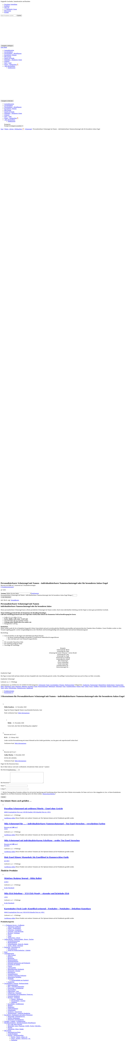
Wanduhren (11, 687)
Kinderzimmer (111, 250)
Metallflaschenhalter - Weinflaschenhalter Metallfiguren (20, 589)
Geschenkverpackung (14, 508)
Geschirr (10, 752)
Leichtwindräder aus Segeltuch (20, 547)
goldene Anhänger (13, 715)
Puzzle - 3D (11, 739)
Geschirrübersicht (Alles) (18, 608)
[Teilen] (5, 1038)
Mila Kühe (14, 785)
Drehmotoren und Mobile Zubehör (21, 797)
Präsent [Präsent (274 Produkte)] (57, 878)
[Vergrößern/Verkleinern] (1, 1038)
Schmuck (6, 61)
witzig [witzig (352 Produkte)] (97, 878)
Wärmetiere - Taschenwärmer (16, 769)
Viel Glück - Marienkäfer (18, 678)
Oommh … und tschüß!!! (18, 657)
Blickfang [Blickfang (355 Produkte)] (20, 873)
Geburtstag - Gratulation (14, 497)
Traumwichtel (119, 250)
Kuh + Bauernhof (16, 645)
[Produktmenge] (74, 160)
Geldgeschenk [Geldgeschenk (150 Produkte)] (13, 876)
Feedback (7, 6)
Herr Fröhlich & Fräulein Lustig (20, 638)
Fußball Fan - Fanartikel (14, 560)
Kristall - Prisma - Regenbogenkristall (22, 810)
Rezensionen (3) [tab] (8, 257)
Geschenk (122, 251)
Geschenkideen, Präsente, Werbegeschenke (62, 250)
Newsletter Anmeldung (10, 4)
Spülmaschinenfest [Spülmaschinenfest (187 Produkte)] (86, 878)
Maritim (10, 791)
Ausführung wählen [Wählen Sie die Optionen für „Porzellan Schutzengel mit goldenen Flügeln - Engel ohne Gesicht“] (9, 385)
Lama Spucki (15, 646)
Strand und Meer (16, 671)
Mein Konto (7, 11)
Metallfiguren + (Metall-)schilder (17, 616)
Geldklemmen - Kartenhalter (16, 750)
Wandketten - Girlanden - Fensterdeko (18, 808)
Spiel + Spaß (7, 63)
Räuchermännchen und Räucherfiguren (19, 764)
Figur (64, 251)
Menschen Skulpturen (14, 793)
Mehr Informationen (23, 278)
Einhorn (13, 630)
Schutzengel (28, 129)
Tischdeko (10, 804)
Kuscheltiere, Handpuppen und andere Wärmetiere (18, 582)
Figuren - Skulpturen (17, 566)
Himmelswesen (21, 253)
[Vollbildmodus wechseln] (3, 1038)
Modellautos (11, 736)
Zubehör (13, 761)
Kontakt (6, 12)
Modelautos (11, 574)
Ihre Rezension (5, 349)
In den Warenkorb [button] (9, 455)
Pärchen (10, 594)
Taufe (2, 253)
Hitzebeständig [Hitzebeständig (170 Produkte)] (85, 876)
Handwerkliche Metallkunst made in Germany (24, 799)
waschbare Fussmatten (14, 689)
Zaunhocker (86, 250)
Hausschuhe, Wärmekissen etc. (16, 583)
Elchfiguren (11, 749)
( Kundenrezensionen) (7, 152)
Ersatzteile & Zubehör (14, 531)
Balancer (10, 523)
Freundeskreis (12, 788)
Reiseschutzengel (43, 251)
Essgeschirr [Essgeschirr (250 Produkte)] (69, 873)
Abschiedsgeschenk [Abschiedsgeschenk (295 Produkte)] (8, 873)
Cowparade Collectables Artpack (20, 775)
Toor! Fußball (15, 674)
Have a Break (15, 637)
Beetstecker (11, 525)
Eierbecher (14, 607)
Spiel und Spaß (8, 728)
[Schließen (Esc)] (6, 1038)
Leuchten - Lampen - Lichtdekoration (14, 588)
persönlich (31, 251)
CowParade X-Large (17, 782)
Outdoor (10, 737)
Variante (3, 158)
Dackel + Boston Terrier (18, 629)
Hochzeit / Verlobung (14, 500)
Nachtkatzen (14, 654)
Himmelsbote (102, 250)
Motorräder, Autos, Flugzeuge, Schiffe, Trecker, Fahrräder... (24, 593)
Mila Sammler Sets (16, 610)
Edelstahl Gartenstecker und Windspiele (19, 530)
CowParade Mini (16, 780)
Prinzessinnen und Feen (17, 663)
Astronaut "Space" (16, 621)
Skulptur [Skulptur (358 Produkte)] (76, 878)
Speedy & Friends (9, 58)
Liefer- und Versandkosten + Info (13, 1008)
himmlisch (115, 251)
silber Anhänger (12, 725)
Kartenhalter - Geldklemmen (16, 571)
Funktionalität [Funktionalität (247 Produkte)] (114, 873)
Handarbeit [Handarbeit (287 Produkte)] (64, 876)
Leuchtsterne (11, 760)
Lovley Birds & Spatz (17, 649)
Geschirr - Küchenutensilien (15, 602)
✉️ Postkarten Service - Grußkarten (14, 492)
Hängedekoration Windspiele (16, 536)
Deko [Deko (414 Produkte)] (34, 872)
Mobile (10, 796)
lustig (13, 251)
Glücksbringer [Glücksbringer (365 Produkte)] (54, 875)
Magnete (10, 572)
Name (3, 352)
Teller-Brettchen (15, 613)
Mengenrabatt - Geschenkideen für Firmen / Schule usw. (21, 828)
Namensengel (94, 250)
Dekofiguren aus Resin (14, 599)
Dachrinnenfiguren (13, 528)
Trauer (9, 503)
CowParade (11, 772)
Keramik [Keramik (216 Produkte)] (111, 876)
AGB (5, 1003)
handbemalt (29, 253)
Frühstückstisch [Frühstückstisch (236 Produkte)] (104, 873)
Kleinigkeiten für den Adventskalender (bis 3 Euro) (22, 755)
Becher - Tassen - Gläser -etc (19, 604)
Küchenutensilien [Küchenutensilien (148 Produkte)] (4, 878)
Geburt (87, 251)
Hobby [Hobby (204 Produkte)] (91, 876)
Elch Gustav (14, 632)
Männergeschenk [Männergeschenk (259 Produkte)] (41, 878)
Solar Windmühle (13, 802)
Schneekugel (11, 686)
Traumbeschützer (71, 251)
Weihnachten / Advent (14, 505)
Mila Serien (11, 618)
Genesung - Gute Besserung (15, 498)
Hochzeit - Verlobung (14, 564)
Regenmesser (11, 539)
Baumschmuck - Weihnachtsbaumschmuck (20, 747)
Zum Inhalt (4, 47)
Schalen (13, 612)
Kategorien (7, 126)
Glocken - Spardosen (13, 753)
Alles (12, 774)
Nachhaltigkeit (12, 1014)
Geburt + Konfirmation (14, 495)
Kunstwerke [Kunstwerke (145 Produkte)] (121, 876)
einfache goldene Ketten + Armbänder (18, 703)
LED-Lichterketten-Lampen (15, 758)
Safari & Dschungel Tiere (18, 667)
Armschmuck (11, 701)
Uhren (9, 805)
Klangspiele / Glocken (14, 538)
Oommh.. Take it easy (17, 660)
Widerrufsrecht (8, 1017)
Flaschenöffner (12, 556)
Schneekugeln (12, 577)
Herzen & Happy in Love (18, 640)
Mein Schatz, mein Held (18, 652)
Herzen (13, 821)
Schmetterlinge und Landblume (20, 668)
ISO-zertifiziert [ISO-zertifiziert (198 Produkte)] (97, 876)
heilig (6, 253)
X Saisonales (7, 815)
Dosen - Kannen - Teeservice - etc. (21, 605)
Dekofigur (18, 251)
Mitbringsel (52, 251)
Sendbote (96, 251)
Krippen (10, 756)
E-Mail (3, 356)
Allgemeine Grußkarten (14, 493)
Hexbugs (10, 733)
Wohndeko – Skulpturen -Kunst (13, 60)
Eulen (12, 634)
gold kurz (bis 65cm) (17, 704)
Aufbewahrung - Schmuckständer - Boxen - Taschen (19, 506)
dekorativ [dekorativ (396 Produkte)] (60, 872)
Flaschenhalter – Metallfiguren (12, 53)
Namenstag (8, 251)
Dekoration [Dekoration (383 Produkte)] (51, 873)
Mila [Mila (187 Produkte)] (25, 878)
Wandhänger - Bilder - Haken (16, 807)
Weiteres (10, 744)
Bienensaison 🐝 (12, 818)
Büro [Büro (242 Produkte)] (30, 873)
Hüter (2, 251)
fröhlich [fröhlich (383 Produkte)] (95, 873)
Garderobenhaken (13, 601)
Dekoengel (59, 251)
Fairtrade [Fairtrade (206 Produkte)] (84, 873)
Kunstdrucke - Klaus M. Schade (17, 789)
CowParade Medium (17, 778)
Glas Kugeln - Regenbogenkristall (24, 813)
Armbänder (14, 693)
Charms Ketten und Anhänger (19, 720)
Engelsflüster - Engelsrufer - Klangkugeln (19, 714)
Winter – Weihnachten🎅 (11, 64)
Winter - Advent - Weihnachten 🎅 (14, 129)
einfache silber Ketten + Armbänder (18, 708)
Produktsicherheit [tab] (9, 256)
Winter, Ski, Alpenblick (17, 679)
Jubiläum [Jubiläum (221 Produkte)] (105, 876)
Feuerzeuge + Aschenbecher (16, 555)
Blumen (13, 624)
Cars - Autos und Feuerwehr (19, 626)
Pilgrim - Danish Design (14, 719)
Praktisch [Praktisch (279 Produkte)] (51, 878)
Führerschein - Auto (13, 558)
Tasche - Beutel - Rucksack (15, 512)
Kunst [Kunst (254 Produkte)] (116, 876)
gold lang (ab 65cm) (16, 706)
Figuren (10, 533)
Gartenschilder (12, 534)
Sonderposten (11, 67)
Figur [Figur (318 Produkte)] (89, 873)
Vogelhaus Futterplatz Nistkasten (17, 542)
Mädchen (24, 251)
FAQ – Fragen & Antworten (12, 1009)
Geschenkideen (8, 52)
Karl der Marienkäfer (17, 641)
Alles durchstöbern (9, 66)
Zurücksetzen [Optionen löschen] (35, 158)
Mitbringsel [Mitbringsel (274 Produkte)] (31, 878)
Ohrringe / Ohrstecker (17, 723)
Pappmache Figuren (13, 682)
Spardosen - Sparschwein (15, 578)
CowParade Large (16, 777)
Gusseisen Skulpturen (14, 563)
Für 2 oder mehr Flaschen (15, 591)
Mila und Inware (12, 516)
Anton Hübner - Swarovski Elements (18, 692)
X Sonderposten (8, 824)
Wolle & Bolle (15, 681)
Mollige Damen (15, 794)
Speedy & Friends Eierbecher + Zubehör (19, 517)
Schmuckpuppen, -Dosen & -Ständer (18, 511)
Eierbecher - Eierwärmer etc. (12, 514)
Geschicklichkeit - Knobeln (15, 731)
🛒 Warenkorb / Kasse (10, 9)
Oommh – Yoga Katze (17, 656)
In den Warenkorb (6, 162)
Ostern (9, 501)
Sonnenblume (15, 670)
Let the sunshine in (16, 648)
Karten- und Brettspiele (14, 734)
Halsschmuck (15, 722)
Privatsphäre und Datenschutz (12, 1015)
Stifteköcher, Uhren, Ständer (16, 596)
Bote (82, 251)
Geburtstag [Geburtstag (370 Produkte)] (5, 875)
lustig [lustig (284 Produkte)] (17, 878)
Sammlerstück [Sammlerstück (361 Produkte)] (67, 878)
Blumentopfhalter (13, 527)
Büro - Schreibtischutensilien (16, 553)
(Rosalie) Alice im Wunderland (20, 619)
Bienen (13, 623)
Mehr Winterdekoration (14, 763)
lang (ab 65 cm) (15, 711)
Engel (47, 250)
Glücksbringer (12, 253)
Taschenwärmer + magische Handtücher (19, 580)
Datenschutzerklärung (49, 361)
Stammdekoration (13, 541)
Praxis (91, 251)
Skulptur (109, 251)
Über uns (6, 7)
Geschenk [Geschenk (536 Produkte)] (22, 875)
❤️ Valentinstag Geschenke (15, 816)
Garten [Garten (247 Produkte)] (121, 873)
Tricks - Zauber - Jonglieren (15, 742)
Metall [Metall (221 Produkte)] (22, 878)
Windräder (11, 545)
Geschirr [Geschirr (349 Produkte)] (44, 876)
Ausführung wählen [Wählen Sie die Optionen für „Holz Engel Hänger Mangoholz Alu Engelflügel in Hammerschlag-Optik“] (9, 434)
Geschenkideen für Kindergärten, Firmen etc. (20, 561)
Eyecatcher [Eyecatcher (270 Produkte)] (77, 873)
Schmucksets (15, 700)
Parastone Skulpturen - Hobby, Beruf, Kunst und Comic (23, 800)
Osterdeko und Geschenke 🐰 (16, 823)
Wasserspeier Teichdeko (14, 544)
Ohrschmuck (14, 698)
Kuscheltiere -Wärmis (10, 55)
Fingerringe (14, 695)
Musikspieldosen (12, 509)
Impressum (7, 1006)
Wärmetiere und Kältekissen (16, 586)
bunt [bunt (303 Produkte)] (26, 873)
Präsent (79, 251)
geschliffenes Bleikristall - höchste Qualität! (27, 812)
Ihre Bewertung (5, 334)
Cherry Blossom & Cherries (19, 627)
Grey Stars (14, 635)
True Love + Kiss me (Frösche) (20, 676)
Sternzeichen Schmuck (14, 726)
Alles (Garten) (12, 522)
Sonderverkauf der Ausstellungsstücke (22, 786)
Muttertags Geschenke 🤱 (15, 820)
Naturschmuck (12, 717)
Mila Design (7, 56)
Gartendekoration (9, 50)
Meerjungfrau (15, 651)
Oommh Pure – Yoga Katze (19, 659)
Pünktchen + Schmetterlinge (19, 665)
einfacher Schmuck (13, 712)
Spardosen (14, 569)
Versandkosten (15, 165)
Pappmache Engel (16, 684)
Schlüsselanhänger (13, 575)
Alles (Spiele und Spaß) (14, 730)
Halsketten (14, 697)
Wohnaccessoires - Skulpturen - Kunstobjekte (17, 771)
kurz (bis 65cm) (15, 709)
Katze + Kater (15, 643)
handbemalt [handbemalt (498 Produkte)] (75, 875)
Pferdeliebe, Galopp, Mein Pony (20, 662)
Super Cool (14, 673)
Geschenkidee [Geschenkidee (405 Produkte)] (34, 875)
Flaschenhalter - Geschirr (18, 567)
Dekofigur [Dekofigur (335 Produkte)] (41, 873)
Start (2, 129)
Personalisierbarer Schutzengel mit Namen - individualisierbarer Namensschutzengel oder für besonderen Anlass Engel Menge (36, 160)
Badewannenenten (13, 552)
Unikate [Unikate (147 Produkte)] (93, 878)
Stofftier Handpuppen (14, 585)
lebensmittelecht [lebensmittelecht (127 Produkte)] (12, 878)
